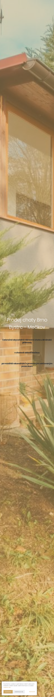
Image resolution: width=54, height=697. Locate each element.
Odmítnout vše (19, 692)
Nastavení (32, 692)
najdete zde (7, 687)
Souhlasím (8, 692)
